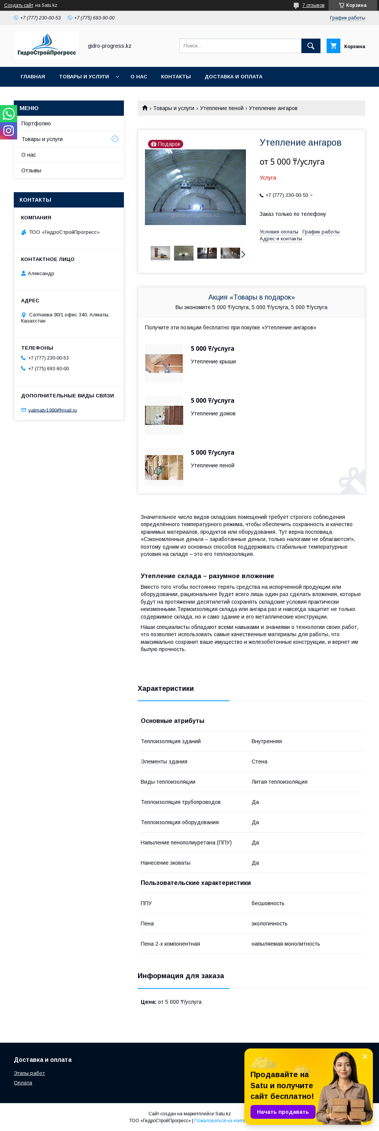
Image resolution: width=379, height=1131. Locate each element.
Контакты (176, 76)
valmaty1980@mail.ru (52, 410)
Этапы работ (29, 1073)
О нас (138, 76)
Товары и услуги (84, 76)
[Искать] (310, 46)
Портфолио (36, 123)
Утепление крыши (213, 361)
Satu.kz (223, 1113)
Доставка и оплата (233, 76)
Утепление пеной (222, 108)
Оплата (23, 1083)
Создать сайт (18, 5)
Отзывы (31, 170)
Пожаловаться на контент (222, 1120)
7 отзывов (314, 5)
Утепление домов (213, 413)
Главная (33, 76)
